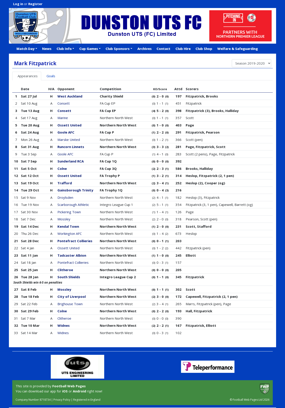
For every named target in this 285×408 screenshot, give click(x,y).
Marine (62, 118)
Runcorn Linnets (70, 146)
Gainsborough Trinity (75, 190)
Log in (18, 4)
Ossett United (69, 125)
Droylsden (65, 197)
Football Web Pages (69, 386)
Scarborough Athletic (73, 204)
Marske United (68, 139)
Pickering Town (69, 212)
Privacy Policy (61, 400)
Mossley (63, 219)
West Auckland (69, 96)
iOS (65, 391)
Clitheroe (65, 270)
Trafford (64, 183)
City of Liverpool (71, 296)
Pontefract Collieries (74, 241)
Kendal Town (68, 226)
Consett (63, 103)
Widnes (63, 325)
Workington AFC (69, 233)
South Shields (68, 277)
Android (79, 391)
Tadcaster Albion (71, 255)
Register (35, 4)
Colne (62, 168)
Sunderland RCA (70, 161)
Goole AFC (65, 132)
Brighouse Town (70, 304)
